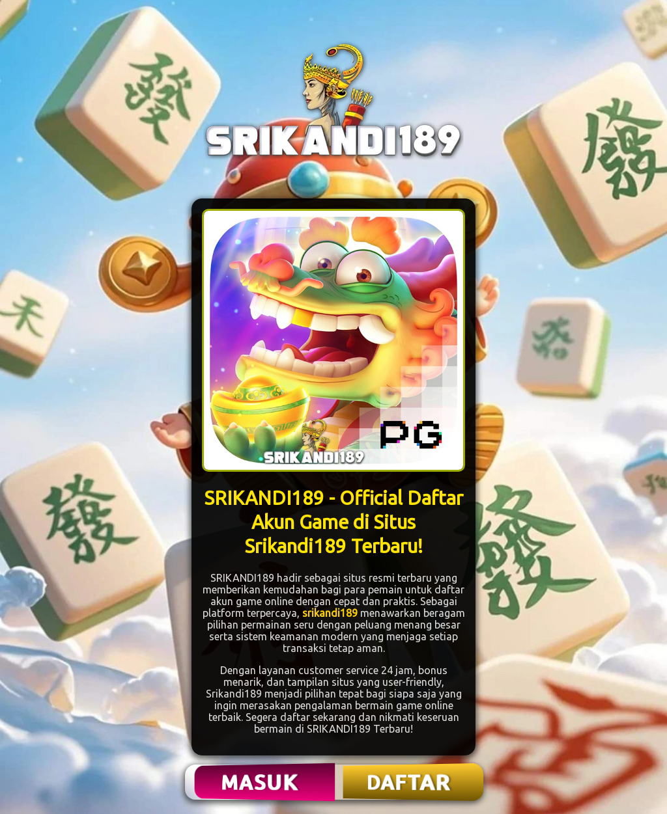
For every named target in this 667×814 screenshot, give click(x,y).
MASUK (261, 782)
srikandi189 (330, 613)
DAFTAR (409, 782)
